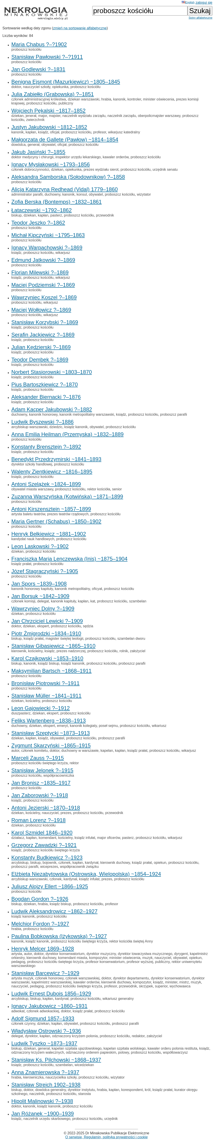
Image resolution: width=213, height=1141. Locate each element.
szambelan (137, 601)
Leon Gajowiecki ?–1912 (40, 708)
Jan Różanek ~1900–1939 (42, 1114)
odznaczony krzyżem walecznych (37, 1052)
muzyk (147, 958)
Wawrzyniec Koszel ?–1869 (44, 297)
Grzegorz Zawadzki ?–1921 (43, 845)
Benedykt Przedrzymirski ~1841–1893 (56, 459)
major (42, 116)
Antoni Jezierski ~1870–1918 (45, 808)
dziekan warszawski (83, 99)
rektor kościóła (98, 489)
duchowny (52, 194)
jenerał (31, 116)
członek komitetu (34, 750)
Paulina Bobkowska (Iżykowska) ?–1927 (59, 936)
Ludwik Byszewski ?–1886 (42, 422)
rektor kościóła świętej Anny (131, 941)
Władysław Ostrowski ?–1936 (46, 1031)
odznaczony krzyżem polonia (75, 1036)
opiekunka (60, 87)
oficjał (54, 132)
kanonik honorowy (43, 414)
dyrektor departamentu (131, 978)
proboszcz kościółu (26, 49)
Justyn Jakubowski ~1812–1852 (49, 127)
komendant (47, 838)
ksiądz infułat (84, 838)
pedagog (18, 962)
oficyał (97, 589)
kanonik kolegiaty (83, 726)
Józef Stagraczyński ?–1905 (44, 571)
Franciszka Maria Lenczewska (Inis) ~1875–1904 (69, 559)
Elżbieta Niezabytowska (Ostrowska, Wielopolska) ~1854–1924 (86, 874)
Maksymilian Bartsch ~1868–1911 (51, 671)
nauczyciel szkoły (36, 87)
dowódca (18, 144)
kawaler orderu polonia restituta (172, 1048)
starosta (84, 1094)
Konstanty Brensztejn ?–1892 (46, 447)
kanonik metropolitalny (72, 589)
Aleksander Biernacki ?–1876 (46, 397)
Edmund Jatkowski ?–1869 (43, 260)
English (188, 2)
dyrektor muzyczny (101, 954)
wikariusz (159, 726)
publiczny (65, 103)
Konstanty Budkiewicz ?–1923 (46, 857)
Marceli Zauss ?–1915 (37, 758)
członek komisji (23, 601)
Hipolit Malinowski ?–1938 (42, 1101)
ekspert (43, 626)
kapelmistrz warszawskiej (52, 982)
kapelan (106, 750)
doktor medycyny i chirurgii (32, 157)
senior (117, 489)
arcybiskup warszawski (29, 427)
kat (92, 601)
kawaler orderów (116, 157)
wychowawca (179, 986)
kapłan (31, 132)
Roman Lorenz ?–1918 (38, 820)
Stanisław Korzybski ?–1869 (44, 322)
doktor (16, 87)
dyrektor (31, 1036)
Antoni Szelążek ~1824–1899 (46, 484)
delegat (43, 601)
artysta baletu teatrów (28, 514)
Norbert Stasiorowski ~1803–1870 (51, 372)
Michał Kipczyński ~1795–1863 (48, 235)
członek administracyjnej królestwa (38, 99)
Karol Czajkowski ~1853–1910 (47, 658)
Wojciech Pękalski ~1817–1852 (48, 111)
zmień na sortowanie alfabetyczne (80, 28)
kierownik (18, 651)
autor (15, 750)
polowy (123, 1052)
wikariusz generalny (118, 999)
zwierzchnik (35, 120)
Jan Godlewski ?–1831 (38, 69)
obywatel (48, 144)
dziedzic (56, 427)
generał (33, 144)
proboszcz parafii (173, 414)
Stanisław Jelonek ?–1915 (42, 770)
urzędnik (111, 1119)
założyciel (137, 651)
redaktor (138, 1036)
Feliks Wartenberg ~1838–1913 (48, 721)
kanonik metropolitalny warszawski (86, 414)
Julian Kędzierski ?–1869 (41, 347)
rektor (74, 763)
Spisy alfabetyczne (200, 17)
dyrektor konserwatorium (65, 954)
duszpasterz (20, 713)
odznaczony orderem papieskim (91, 1052)
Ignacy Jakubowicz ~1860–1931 (49, 1006)
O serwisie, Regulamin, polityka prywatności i (106, 1137)
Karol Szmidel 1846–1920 (41, 833)
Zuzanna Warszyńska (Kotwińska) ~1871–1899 (67, 496)
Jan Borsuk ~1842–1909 (40, 596)
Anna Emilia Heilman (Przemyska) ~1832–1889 (67, 434)
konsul (81, 194)
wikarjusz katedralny (124, 132)
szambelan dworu (131, 638)
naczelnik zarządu (121, 116)
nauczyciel (50, 813)
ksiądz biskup (48, 663)
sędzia (88, 626)
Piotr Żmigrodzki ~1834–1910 (46, 633)
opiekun (160, 862)
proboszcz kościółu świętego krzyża (39, 763)
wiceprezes (49, 866)
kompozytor (98, 958)
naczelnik (36, 1094)
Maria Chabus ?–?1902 (39, 44)
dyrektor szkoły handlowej (31, 464)
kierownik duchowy (115, 862)
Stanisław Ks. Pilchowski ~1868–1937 (56, 1060)
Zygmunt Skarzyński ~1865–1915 (51, 745)
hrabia (106, 99)
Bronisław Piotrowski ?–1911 (45, 683)
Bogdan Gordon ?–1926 (39, 899)
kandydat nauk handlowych (32, 539)
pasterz (56, 215)
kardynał (91, 862)
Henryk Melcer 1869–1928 (42, 949)
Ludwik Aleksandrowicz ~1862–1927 (54, 911)
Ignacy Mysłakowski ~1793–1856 (50, 164)
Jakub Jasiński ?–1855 (38, 152)
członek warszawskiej (82, 978)
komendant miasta (72, 958)
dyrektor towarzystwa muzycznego (145, 954)
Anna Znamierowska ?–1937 (45, 1072)
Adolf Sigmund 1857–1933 (42, 1018)
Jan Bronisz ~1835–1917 (40, 783)
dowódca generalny (50, 1090)
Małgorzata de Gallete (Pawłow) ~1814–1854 (64, 139)
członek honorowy (49, 978)
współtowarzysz (175, 1052)
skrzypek (146, 986)
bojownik (49, 862)
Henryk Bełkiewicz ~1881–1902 (48, 534)
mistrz (184, 982)
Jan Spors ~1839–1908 (39, 584)
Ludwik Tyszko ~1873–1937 (44, 1043)
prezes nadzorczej (70, 651)
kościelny (35, 651)
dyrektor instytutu (81, 1090)
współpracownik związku (79, 866)
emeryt (62, 726)
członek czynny (23, 1023)
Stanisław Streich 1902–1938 (45, 1085)
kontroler (134, 99)
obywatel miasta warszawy (32, 489)
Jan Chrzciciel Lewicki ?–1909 (47, 621)
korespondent (132, 1090)
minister (171, 982)
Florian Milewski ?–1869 (39, 272)
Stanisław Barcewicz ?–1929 (45, 973)
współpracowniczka (58, 775)
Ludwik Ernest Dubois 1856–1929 (51, 994)
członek (64, 862)
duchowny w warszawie (79, 750)
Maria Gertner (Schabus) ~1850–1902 (56, 521)
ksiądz (43, 132)
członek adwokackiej (42, 1011)
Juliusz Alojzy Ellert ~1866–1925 (49, 886)
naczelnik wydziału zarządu (83, 116)
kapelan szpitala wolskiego (124, 1048)
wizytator (144, 194)
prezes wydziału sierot (101, 169)
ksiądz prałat (21, 564)
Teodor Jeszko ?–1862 (38, 223)
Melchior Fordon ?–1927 (40, 924)
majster (54, 116)
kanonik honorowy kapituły (32, 589)
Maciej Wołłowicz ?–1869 (41, 310)
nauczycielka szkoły (61, 1077)
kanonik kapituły (63, 601)
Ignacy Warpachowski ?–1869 (46, 248)
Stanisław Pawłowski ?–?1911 (47, 57)
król (148, 1090)
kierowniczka (33, 1077)
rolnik (123, 651)
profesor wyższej (140, 962)
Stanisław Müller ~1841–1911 (46, 696)
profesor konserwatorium (105, 962)
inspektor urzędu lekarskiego (78, 157)
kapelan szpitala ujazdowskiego (76, 1048)
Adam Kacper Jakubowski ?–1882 (51, 409)
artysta (16, 954)
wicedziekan (84, 1065)
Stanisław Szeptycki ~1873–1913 (50, 733)
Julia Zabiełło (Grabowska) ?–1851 (52, 94)
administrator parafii (27, 194)
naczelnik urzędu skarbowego (46, 1119)
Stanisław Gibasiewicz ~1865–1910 (53, 646)
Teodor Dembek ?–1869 (39, 360)
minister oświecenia (158, 99)
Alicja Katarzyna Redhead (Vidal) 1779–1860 (64, 189)
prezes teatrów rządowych (67, 514)
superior (161, 986)
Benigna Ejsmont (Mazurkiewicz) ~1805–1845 (65, 82)
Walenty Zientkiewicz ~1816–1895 (51, 472)
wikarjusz (62, 253)
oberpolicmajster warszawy (159, 116)
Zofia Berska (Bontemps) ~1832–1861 (56, 202)
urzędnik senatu (165, 169)
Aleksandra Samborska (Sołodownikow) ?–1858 (68, 177)
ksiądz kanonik (76, 427)
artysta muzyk (22, 978)
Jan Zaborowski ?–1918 (39, 795)
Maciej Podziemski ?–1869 (43, 285)
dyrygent (181, 954)
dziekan (17, 116)
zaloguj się (203, 2)
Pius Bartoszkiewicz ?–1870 (44, 384)
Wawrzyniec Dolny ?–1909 (42, 609)
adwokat (18, 1011)
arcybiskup (19, 862)
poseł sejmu (108, 726)
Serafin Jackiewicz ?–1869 (42, 335)
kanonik (119, 99)
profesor (99, 132)
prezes (65, 813)
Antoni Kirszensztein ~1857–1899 (51, 509)
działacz (17, 838)
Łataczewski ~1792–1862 (41, 210)
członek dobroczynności (30, 169)
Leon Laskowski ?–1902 (40, 546)
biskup (16, 215)
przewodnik (105, 215)
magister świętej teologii (64, 638)
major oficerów (108, 838)
